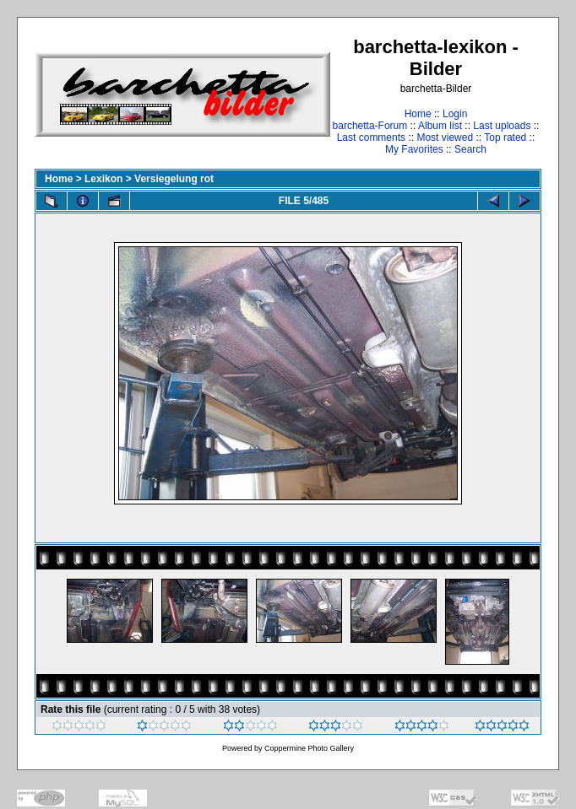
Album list (440, 126)
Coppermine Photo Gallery (309, 748)
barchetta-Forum (370, 126)
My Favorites (414, 149)
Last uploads (501, 126)
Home (418, 114)
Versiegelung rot (174, 179)
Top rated (505, 137)
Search (470, 149)
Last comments (371, 137)
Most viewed (444, 137)
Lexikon (103, 179)
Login (455, 114)
